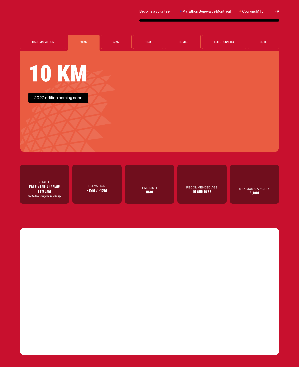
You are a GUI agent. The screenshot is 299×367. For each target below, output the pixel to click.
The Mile (182, 41)
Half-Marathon (43, 41)
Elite (263, 41)
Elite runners (224, 41)
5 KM (116, 41)
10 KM (83, 41)
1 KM (148, 41)
